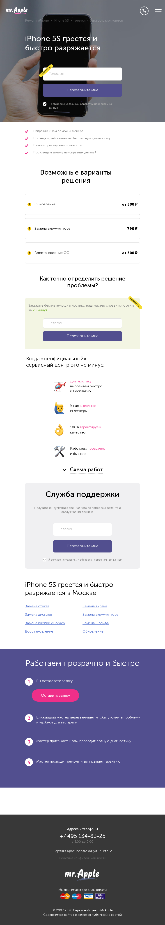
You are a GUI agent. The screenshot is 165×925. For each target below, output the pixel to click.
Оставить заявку (55, 695)
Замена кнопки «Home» (45, 623)
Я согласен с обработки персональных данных (77, 105)
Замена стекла (37, 606)
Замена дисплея (38, 615)
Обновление (92, 631)
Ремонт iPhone (37, 20)
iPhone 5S (61, 20)
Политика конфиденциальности (82, 858)
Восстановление (39, 631)
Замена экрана (94, 606)
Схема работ (86, 469)
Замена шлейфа (95, 623)
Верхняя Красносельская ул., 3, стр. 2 (82, 851)
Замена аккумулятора (100, 615)
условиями (73, 104)
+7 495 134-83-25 (144, 11)
